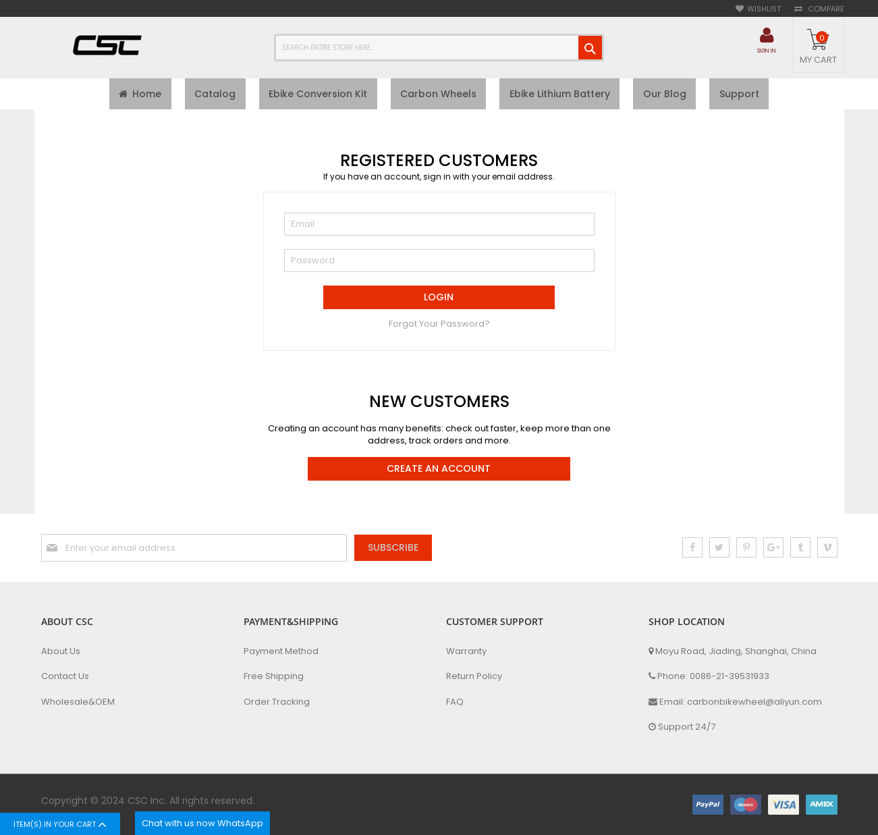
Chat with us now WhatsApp (202, 823)
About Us (60, 651)
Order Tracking (277, 702)
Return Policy (474, 676)
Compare (825, 9)
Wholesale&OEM (78, 702)
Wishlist (764, 9)
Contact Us (65, 676)
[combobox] (438, 47)
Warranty (466, 651)
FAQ (455, 702)
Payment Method (281, 651)
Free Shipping (274, 676)
